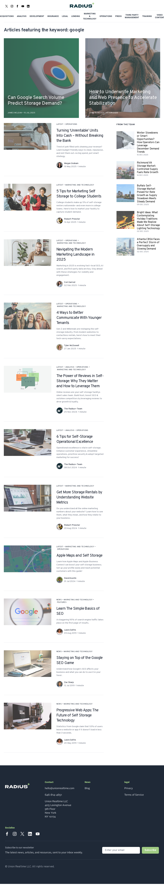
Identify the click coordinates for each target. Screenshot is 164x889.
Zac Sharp (69, 682)
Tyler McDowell (71, 345)
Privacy (128, 788)
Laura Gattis (70, 630)
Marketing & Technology (89, 16)
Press (118, 16)
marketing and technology (79, 185)
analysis (69, 367)
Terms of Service (134, 795)
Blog (87, 788)
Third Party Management (132, 16)
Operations (106, 16)
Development (37, 16)
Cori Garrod (69, 282)
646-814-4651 (53, 795)
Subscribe (150, 850)
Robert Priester (72, 219)
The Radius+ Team (73, 408)
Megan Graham (71, 163)
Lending (75, 16)
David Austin (70, 578)
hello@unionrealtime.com (59, 788)
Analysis (21, 16)
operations (71, 124)
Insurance (53, 16)
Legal (65, 16)
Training (147, 16)
